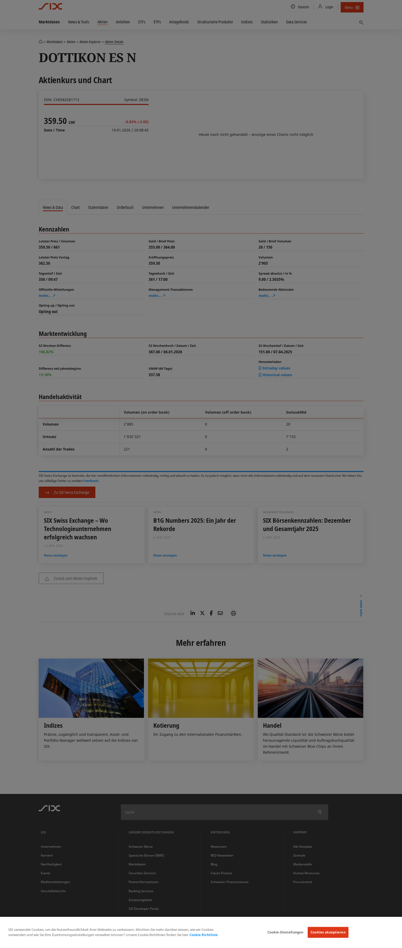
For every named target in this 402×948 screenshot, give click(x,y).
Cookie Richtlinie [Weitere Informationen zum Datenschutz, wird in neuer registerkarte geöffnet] (203, 934)
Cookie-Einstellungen (285, 932)
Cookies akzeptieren (328, 932)
